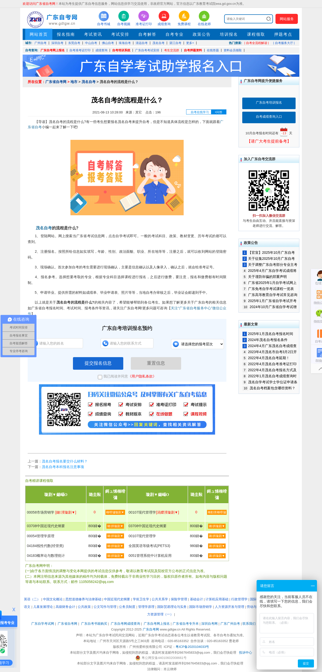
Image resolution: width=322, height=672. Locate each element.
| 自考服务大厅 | (284, 43)
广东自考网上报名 (53, 50)
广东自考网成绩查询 (125, 623)
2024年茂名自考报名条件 (265, 340)
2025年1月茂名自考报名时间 (268, 334)
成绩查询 (101, 50)
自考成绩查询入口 (269, 116)
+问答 (218, 112)
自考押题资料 (193, 50)
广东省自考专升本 (186, 623)
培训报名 (229, 34)
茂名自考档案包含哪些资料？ (269, 388)
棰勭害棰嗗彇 (217, 512)
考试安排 (120, 34)
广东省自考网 (55, 82)
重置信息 (156, 363)
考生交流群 (171, 50)
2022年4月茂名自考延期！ (266, 358)
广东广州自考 (230, 623)
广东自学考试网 (42, 623)
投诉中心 (245, 652)
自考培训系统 (121, 50)
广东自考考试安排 (147, 50)
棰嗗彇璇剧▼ (115, 512)
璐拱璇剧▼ (115, 526)
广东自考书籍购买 (94, 623)
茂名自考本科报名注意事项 (63, 467)
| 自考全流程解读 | (256, 43)
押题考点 (283, 34)
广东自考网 (151, 629)
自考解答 (147, 34)
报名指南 (66, 34)
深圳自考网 (209, 623)
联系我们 (249, 623)
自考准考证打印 (80, 50)
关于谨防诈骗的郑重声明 (265, 277)
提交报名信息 (98, 363)
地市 (73, 82)
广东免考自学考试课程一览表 (268, 289)
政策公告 (202, 34)
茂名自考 (89, 82)
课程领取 (256, 34)
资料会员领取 (233, 50)
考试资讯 (93, 34)
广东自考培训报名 (269, 102)
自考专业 (175, 34)
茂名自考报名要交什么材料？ (65, 461)
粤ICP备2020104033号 (192, 647)
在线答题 (213, 50)
